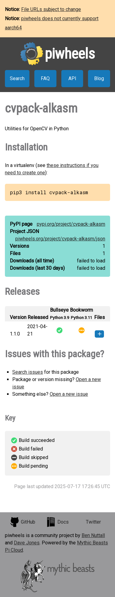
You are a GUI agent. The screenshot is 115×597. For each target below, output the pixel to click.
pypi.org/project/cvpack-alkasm (71, 224)
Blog (99, 78)
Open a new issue (69, 394)
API (72, 78)
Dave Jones (27, 543)
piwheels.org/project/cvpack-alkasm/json (60, 239)
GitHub (22, 522)
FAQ (45, 78)
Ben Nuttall (93, 535)
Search (17, 78)
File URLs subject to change (51, 9)
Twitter (93, 522)
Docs (57, 522)
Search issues (27, 372)
